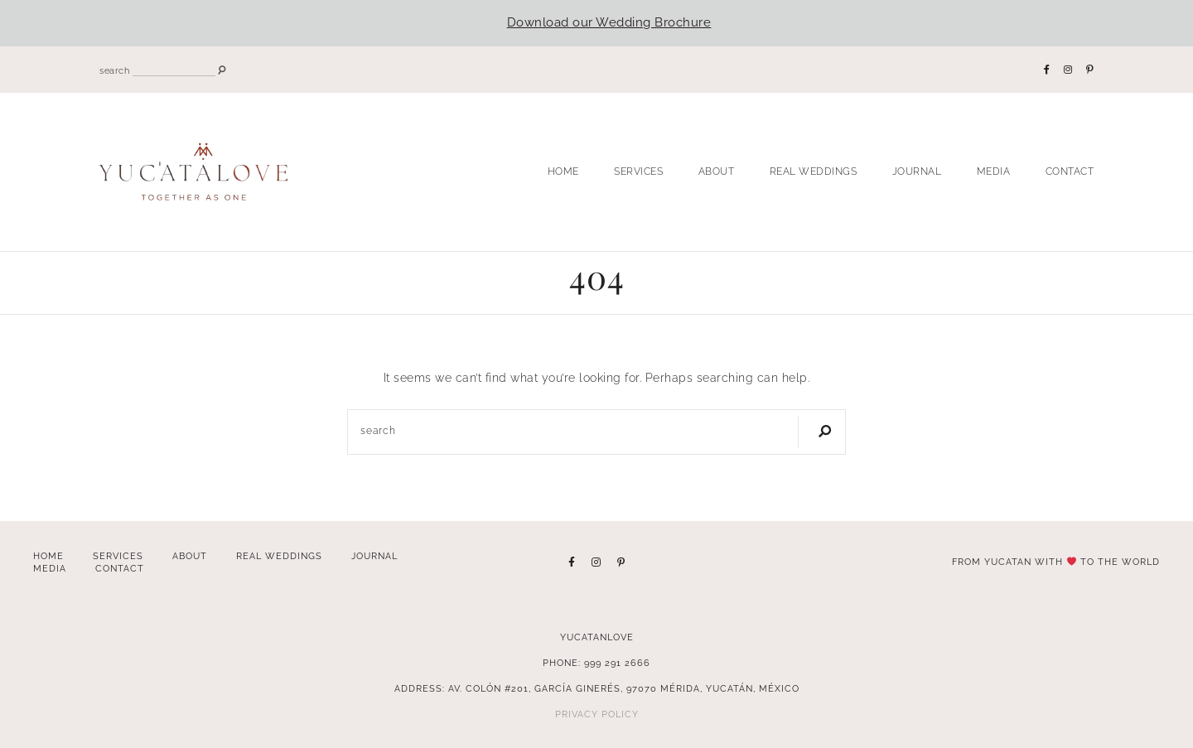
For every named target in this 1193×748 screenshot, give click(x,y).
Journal (917, 171)
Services (638, 171)
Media (994, 171)
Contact (1070, 171)
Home (563, 171)
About (716, 171)
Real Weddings (813, 171)
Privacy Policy (597, 714)
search (114, 70)
